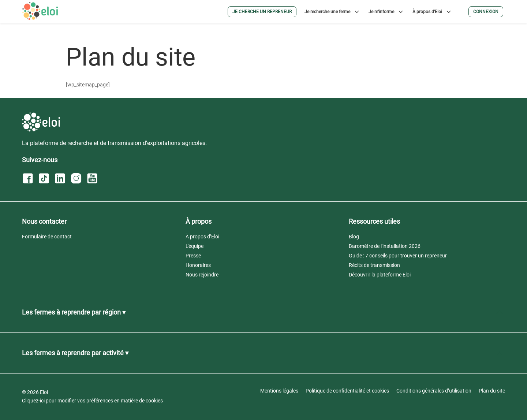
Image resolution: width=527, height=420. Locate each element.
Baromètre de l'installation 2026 (385, 246)
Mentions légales (279, 391)
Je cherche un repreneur (262, 11)
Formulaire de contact (47, 236)
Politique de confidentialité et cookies (347, 391)
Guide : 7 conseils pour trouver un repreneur (398, 256)
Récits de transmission (374, 265)
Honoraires (198, 265)
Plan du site (492, 391)
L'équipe (194, 246)
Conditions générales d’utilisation (433, 391)
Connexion (485, 11)
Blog (354, 236)
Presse (193, 256)
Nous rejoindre (202, 275)
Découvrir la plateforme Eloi (380, 275)
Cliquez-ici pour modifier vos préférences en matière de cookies (92, 401)
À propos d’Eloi (202, 236)
